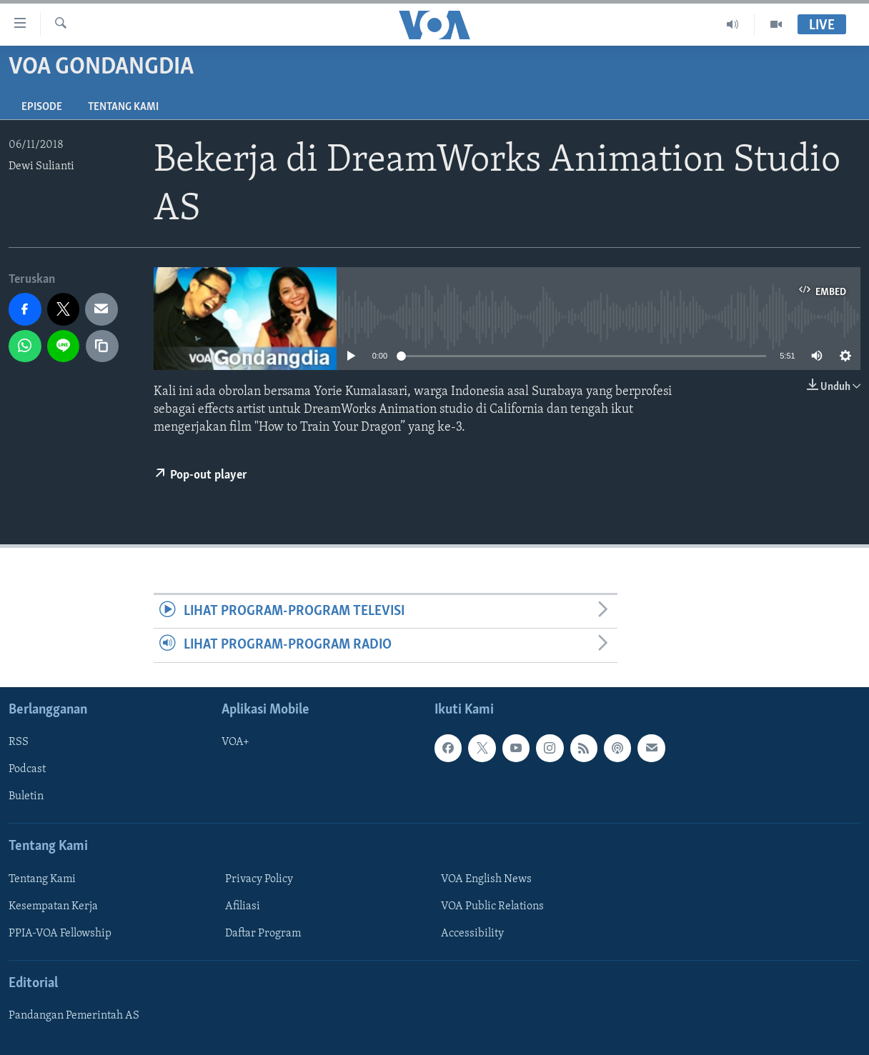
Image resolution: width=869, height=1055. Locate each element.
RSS (19, 742)
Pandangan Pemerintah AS (74, 1015)
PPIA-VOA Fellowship (60, 933)
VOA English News (486, 878)
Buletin (26, 796)
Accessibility (472, 933)
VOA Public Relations (492, 905)
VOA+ (235, 742)
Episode (41, 107)
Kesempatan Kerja (53, 905)
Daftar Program (263, 933)
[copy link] (102, 346)
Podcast (27, 769)
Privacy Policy (259, 878)
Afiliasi (242, 905)
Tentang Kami (123, 107)
